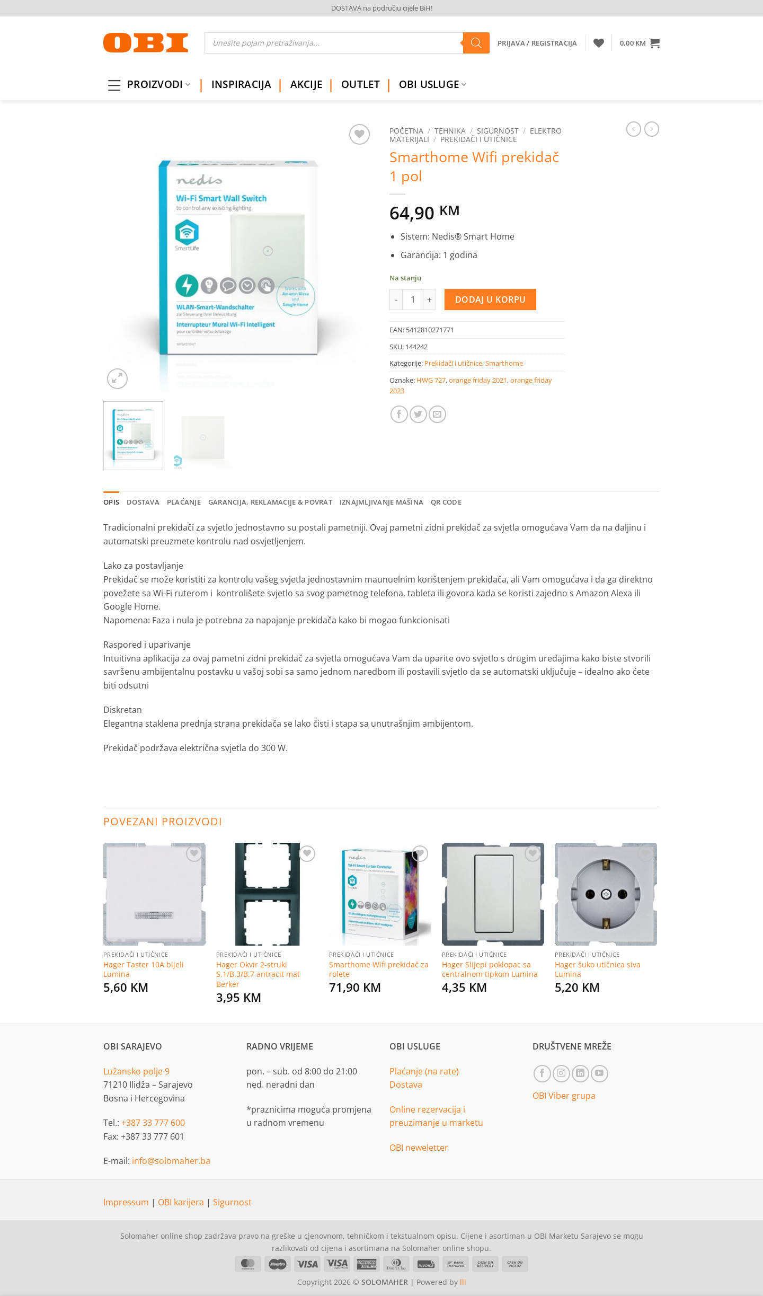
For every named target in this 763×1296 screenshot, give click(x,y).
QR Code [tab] (446, 502)
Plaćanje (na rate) (424, 1071)
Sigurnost (498, 131)
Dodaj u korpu (490, 299)
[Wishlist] (598, 43)
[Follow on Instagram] (561, 1073)
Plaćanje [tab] (184, 502)
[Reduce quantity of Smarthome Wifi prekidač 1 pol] (395, 299)
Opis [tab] (111, 502)
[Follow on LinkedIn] (580, 1073)
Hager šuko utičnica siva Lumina (598, 970)
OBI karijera (182, 1202)
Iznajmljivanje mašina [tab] (381, 502)
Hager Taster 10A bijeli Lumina (143, 970)
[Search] (476, 43)
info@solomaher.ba (171, 1161)
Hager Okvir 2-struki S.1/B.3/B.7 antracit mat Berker (258, 974)
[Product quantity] (412, 299)
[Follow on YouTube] (599, 1073)
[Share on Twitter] (418, 414)
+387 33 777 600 (153, 1123)
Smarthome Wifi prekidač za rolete (379, 970)
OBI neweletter (418, 1147)
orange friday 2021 (478, 380)
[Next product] (633, 128)
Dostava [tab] (143, 502)
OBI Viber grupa (564, 1095)
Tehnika (450, 131)
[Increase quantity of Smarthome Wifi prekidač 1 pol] (429, 299)
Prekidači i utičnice (478, 139)
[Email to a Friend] (437, 414)
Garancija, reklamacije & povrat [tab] (270, 502)
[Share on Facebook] (399, 414)
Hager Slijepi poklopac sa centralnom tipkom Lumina (490, 970)
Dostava (405, 1084)
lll (463, 1282)
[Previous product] (651, 128)
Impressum (127, 1202)
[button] (640, 43)
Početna (406, 131)
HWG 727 (431, 380)
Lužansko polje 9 (136, 1071)
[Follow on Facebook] (542, 1073)
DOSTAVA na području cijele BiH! (381, 8)
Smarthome (504, 363)
